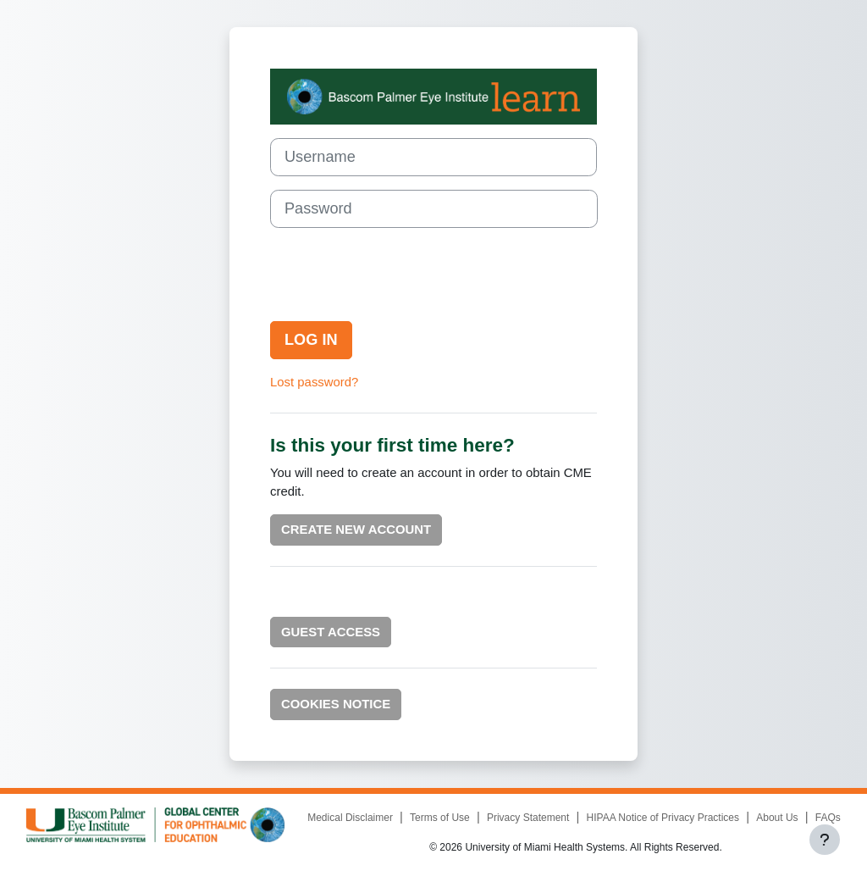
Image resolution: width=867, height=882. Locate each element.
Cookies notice (335, 703)
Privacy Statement (528, 818)
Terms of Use (440, 818)
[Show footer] (824, 839)
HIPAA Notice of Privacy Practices (663, 818)
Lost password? (314, 381)
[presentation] (398, 274)
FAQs (828, 818)
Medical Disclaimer (350, 818)
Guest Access (330, 631)
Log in (311, 339)
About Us (777, 818)
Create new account (356, 529)
